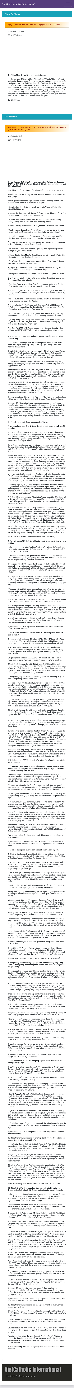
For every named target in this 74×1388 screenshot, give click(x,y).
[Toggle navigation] (68, 4)
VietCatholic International (18, 4)
